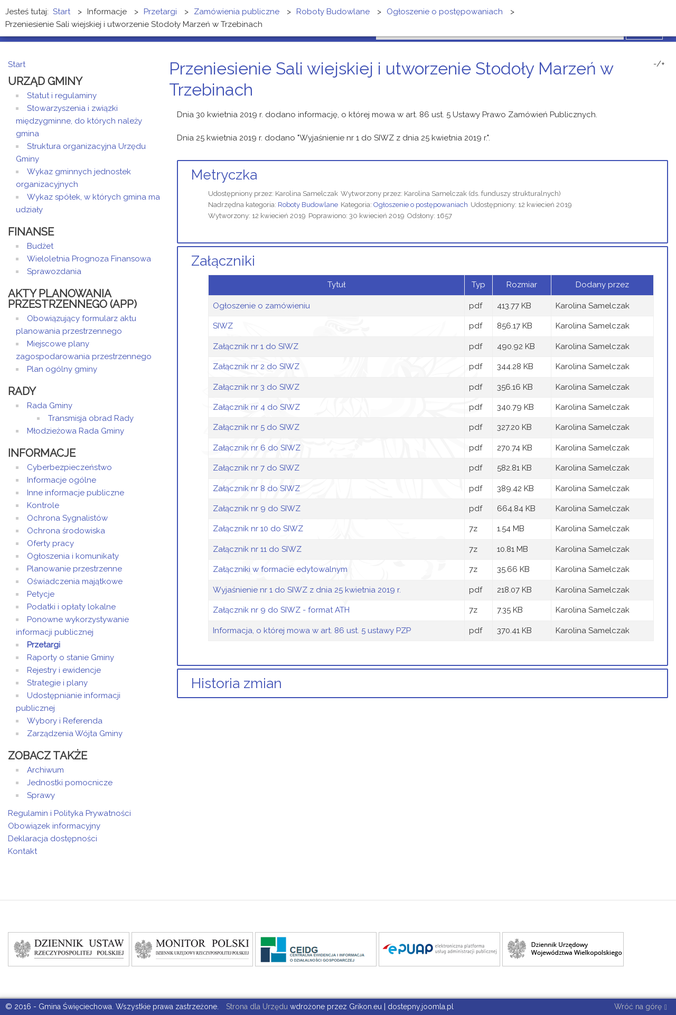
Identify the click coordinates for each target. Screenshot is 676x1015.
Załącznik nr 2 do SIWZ (256, 366)
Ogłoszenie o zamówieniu (261, 306)
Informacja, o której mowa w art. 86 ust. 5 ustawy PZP (312, 630)
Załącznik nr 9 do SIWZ (257, 508)
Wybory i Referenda (64, 721)
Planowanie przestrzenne (74, 569)
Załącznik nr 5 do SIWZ (256, 427)
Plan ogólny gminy (62, 369)
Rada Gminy (49, 405)
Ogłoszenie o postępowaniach (420, 205)
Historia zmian (236, 683)
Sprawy (41, 795)
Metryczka (224, 175)
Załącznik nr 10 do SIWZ (258, 528)
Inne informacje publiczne (75, 492)
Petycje (40, 594)
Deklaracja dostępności (52, 838)
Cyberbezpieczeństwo (69, 467)
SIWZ (223, 326)
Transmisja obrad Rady (91, 418)
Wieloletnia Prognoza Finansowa (89, 259)
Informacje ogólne (61, 480)
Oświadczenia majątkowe (75, 581)
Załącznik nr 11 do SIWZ (257, 549)
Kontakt (22, 851)
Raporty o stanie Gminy (70, 657)
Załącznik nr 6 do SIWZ (257, 448)
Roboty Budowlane (308, 205)
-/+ (659, 64)
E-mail (665, 110)
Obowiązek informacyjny (54, 826)
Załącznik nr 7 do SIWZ (256, 468)
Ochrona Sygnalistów (67, 518)
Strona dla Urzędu (256, 1006)
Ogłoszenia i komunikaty (73, 556)
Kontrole (43, 505)
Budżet (40, 246)
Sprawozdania (54, 271)
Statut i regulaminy (62, 95)
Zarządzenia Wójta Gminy (75, 733)
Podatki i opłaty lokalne (71, 607)
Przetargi (43, 645)
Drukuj (652, 110)
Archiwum (45, 770)
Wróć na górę (640, 1007)
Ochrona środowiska (66, 530)
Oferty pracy (50, 543)
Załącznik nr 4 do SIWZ (256, 407)
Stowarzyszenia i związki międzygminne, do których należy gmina (79, 121)
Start (16, 64)
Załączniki (223, 261)
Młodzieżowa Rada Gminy (75, 431)
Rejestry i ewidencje (64, 670)
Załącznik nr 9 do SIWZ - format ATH (281, 610)
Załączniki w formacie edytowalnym (280, 569)
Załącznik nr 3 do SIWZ (256, 387)
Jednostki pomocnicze (69, 782)
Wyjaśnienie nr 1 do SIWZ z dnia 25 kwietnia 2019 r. (307, 590)
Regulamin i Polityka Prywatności (69, 813)
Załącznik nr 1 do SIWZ (255, 346)
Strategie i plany (57, 683)
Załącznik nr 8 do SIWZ (256, 488)
